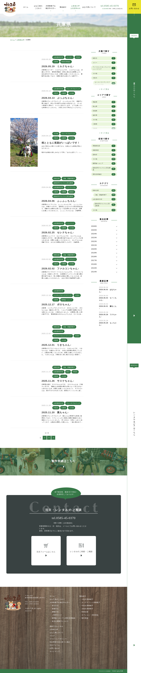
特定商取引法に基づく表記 (60, 642)
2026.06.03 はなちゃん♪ (108, 291)
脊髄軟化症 (104, 146)
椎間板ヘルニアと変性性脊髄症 (63, 618)
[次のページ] (53, 438)
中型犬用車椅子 (87, 605)
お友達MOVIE (58, 57)
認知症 (71, 192)
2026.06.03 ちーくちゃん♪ (108, 299)
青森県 (104, 102)
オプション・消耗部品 (90, 615)
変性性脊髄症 (65, 61)
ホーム (12, 40)
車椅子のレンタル (56, 626)
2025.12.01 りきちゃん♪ (56, 345)
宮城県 (104, 111)
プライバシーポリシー (58, 639)
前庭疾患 (104, 150)
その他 (71, 93)
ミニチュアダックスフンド (63, 295)
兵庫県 (56, 61)
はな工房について (56, 632)
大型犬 (56, 228)
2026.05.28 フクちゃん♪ (108, 316)
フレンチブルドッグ (73, 89)
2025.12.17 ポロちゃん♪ (56, 304)
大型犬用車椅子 (87, 609)
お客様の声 (20, 40)
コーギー (69, 57)
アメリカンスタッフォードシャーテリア (104, 68)
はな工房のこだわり (57, 599)
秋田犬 (104, 58)
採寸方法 (55, 605)
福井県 (104, 115)
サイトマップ (55, 651)
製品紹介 (82, 596)
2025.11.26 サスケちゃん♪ (58, 381)
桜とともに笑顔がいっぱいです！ (61, 142)
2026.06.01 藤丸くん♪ (108, 307)
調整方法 (55, 612)
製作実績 (85, 618)
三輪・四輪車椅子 (69, 178)
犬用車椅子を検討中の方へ (60, 602)
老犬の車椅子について (60, 621)
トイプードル (70, 187)
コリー (104, 63)
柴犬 (68, 371)
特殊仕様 (57, 178)
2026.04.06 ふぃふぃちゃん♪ (59, 201)
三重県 (104, 124)
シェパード (70, 223)
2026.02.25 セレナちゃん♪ (58, 232)
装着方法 (55, 609)
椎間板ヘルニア (66, 300)
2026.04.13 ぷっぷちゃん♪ (58, 98)
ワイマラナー (70, 259)
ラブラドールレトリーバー (63, 336)
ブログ (52, 636)
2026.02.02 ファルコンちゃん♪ (60, 268)
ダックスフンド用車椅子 (91, 602)
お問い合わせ (55, 648)
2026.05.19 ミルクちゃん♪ (58, 66)
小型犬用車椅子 (87, 599)
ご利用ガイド (57, 615)
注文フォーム (55, 645)
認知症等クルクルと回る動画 (63, 183)
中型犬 (78, 57)
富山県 (104, 106)
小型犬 (56, 192)
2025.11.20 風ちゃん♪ (55, 412)
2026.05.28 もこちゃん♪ (108, 324)
